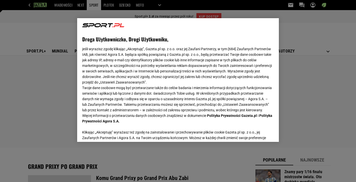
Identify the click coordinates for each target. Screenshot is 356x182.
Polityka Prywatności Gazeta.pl (232, 116)
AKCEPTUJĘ (256, 132)
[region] (178, 80)
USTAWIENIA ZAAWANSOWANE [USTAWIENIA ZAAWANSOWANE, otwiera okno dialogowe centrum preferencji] (115, 132)
